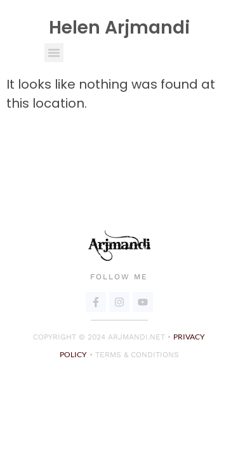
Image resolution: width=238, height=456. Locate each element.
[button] (53, 52)
